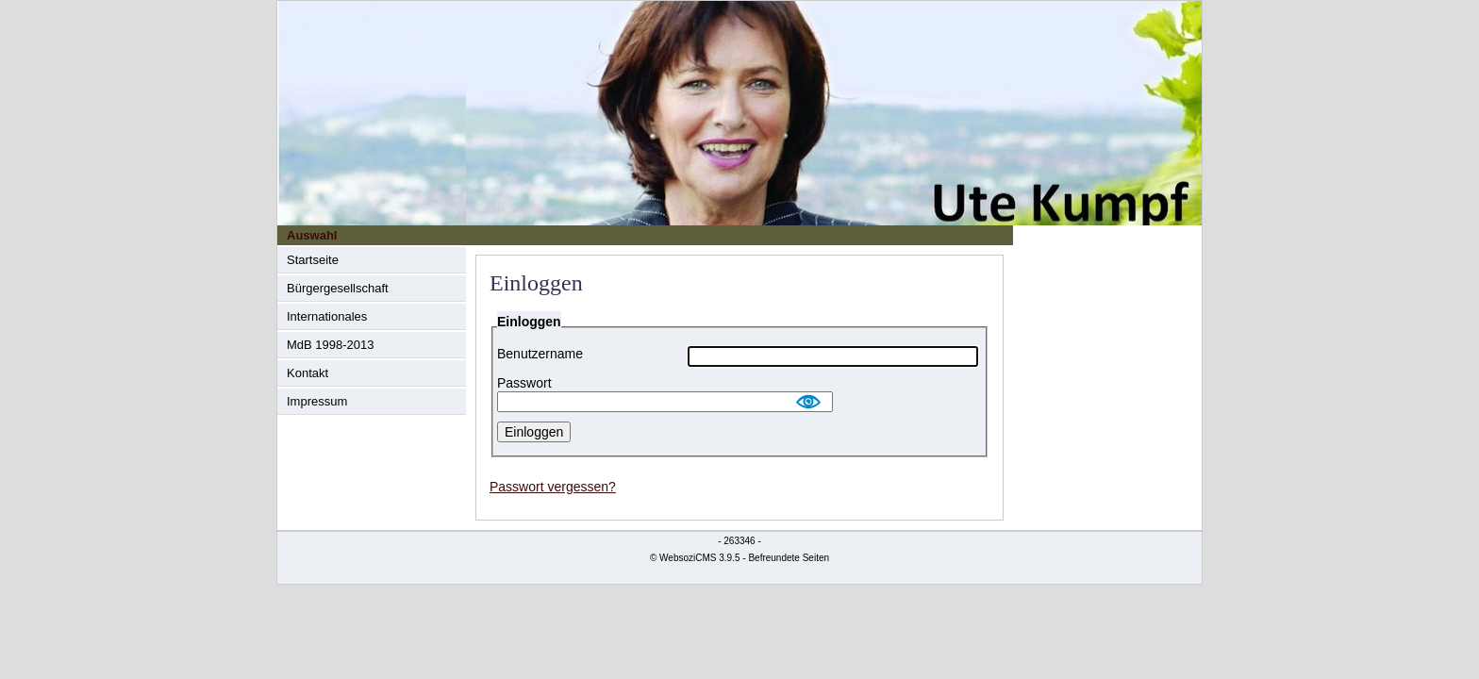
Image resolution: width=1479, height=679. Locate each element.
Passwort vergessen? (553, 486)
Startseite (313, 260)
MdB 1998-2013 (330, 345)
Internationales (327, 316)
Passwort (524, 383)
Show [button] (809, 401)
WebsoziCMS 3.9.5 (699, 558)
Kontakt (307, 373)
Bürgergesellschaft (338, 288)
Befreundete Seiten (788, 558)
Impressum (317, 401)
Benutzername (540, 354)
